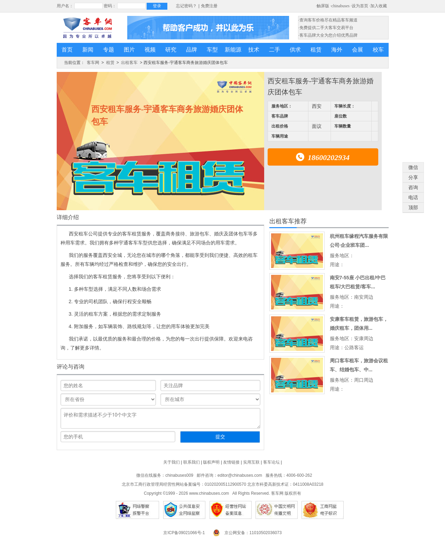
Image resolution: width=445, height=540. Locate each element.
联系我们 (191, 462)
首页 (67, 50)
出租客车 (129, 62)
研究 (170, 50)
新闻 (87, 50)
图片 (129, 50)
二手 (274, 50)
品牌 (191, 50)
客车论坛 (271, 462)
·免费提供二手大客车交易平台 (325, 27)
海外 (336, 50)
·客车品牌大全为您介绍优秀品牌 (328, 35)
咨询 (413, 187)
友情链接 (231, 462)
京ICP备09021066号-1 (184, 532)
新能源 (233, 50)
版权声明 (211, 462)
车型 (212, 50)
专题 (108, 50)
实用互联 (251, 462)
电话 (413, 197)
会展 (357, 50)
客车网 (93, 62)
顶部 (413, 207)
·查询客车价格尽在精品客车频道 (328, 20)
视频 (150, 50)
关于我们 (171, 462)
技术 (253, 50)
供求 (295, 50)
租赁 (316, 50)
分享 (413, 177)
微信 (413, 167)
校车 (378, 50)
